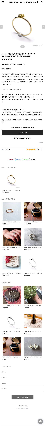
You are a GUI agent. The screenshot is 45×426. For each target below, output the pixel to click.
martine (3, 377)
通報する (41, 142)
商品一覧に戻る (22, 397)
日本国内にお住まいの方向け (22, 138)
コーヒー (4, 388)
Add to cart (22, 133)
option (3, 383)
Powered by (22, 408)
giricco (3, 372)
